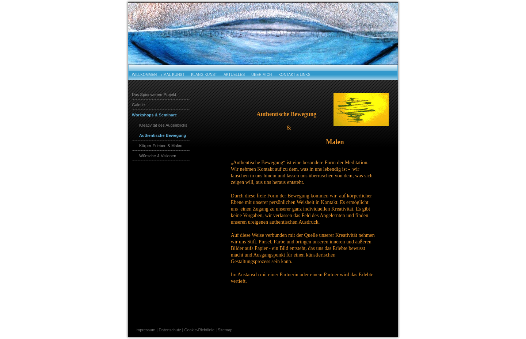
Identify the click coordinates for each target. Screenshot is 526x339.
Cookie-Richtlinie (199, 330)
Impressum (145, 330)
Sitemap (225, 330)
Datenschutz (170, 330)
